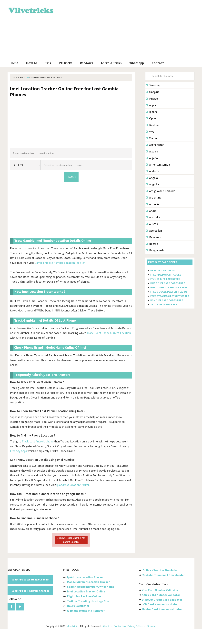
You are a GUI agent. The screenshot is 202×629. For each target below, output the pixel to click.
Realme (152, 125)
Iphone (152, 112)
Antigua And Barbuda (160, 191)
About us (107, 626)
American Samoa (158, 164)
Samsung (153, 85)
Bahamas (153, 237)
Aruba (151, 211)
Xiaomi (152, 138)
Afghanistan (155, 145)
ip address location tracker (72, 485)
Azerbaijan (154, 230)
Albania (152, 151)
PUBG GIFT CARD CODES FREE (167, 283)
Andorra (152, 171)
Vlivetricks (30, 9)
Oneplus (152, 92)
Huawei (152, 98)
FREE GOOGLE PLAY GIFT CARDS (168, 291)
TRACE (71, 177)
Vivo (150, 131)
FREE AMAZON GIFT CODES (165, 274)
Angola (152, 178)
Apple (151, 105)
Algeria (152, 158)
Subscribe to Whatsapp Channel (30, 579)
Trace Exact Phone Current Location (109, 333)
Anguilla (152, 184)
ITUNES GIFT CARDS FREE (165, 278)
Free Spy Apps (18, 451)
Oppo (151, 118)
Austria (152, 224)
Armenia (152, 204)
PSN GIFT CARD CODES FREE (166, 300)
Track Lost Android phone (37, 441)
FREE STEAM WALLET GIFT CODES (169, 296)
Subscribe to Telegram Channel (30, 590)
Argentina (153, 197)
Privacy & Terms (136, 626)
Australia (153, 217)
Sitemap (151, 626)
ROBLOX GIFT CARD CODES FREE (169, 287)
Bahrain (152, 244)
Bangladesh (155, 250)
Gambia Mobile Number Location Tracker (60, 263)
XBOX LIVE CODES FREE (163, 304)
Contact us (120, 626)
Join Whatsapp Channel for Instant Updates (71, 539)
